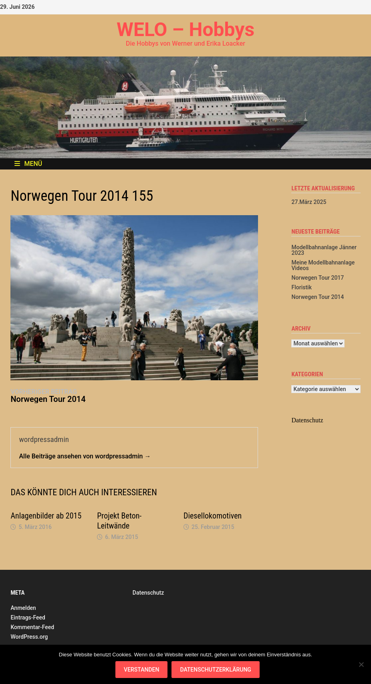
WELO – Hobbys (185, 29)
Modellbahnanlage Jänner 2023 (323, 250)
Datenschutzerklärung (215, 669)
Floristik (301, 287)
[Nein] (361, 664)
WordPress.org (29, 637)
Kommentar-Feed (32, 627)
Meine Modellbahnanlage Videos (323, 265)
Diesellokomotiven (212, 516)
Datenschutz (148, 592)
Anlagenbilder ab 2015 (45, 516)
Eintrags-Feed (27, 617)
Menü (28, 163)
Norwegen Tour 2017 (317, 277)
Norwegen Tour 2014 (317, 297)
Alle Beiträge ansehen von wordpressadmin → (85, 456)
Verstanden (141, 669)
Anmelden (23, 608)
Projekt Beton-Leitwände (119, 521)
